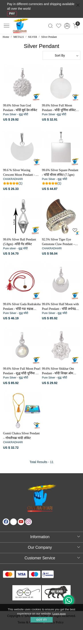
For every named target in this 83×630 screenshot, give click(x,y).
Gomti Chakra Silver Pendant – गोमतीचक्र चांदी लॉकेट (21, 436)
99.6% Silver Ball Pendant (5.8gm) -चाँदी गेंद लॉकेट (19, 242)
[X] (13, 521)
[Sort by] (61, 55)
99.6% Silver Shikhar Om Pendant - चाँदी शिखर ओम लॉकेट (58, 371)
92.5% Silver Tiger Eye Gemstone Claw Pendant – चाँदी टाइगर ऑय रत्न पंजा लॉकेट (60, 242)
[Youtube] (21, 521)
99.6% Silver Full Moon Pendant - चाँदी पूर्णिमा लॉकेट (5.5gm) (59, 108)
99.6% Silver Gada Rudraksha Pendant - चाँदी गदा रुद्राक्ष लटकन (22, 307)
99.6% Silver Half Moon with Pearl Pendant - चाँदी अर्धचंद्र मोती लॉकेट (60, 307)
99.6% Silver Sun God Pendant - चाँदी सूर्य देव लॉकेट (20, 108)
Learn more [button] (59, 613)
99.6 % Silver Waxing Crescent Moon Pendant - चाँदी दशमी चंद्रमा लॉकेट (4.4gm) (22, 172)
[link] (50, 25)
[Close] (78, 5)
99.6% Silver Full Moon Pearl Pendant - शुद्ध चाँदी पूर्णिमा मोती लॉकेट (22, 371)
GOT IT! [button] (41, 619)
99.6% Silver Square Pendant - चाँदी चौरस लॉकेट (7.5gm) (60, 172)
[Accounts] (67, 26)
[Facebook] (6, 521)
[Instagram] (28, 521)
